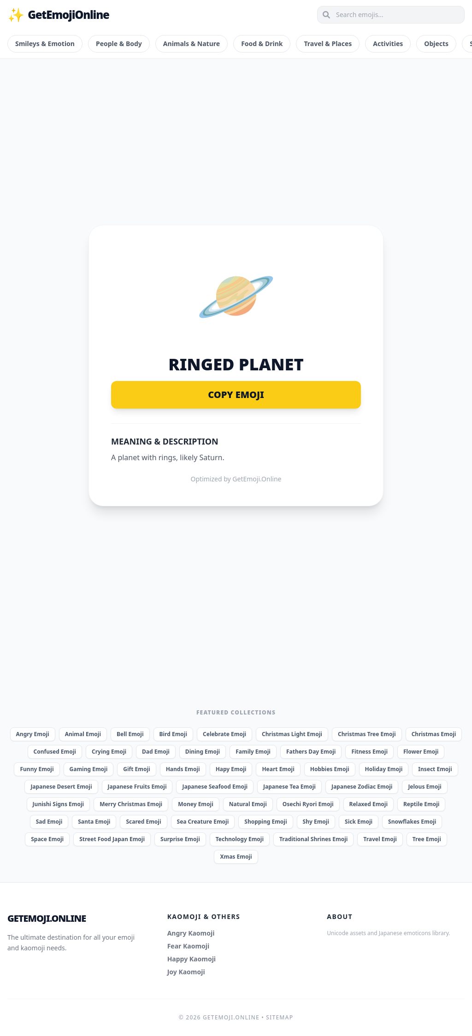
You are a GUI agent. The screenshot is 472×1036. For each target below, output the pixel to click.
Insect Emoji (435, 769)
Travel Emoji (379, 839)
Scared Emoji (143, 821)
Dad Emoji (156, 751)
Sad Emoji (49, 821)
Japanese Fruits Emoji (137, 786)
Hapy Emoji (231, 769)
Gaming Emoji (89, 769)
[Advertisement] (236, 130)
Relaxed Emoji (368, 804)
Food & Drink (262, 43)
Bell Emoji (130, 734)
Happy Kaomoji (191, 958)
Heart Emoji (278, 769)
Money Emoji (195, 804)
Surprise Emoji (180, 839)
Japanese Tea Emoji (289, 786)
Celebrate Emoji (224, 734)
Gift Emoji (136, 769)
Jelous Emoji (424, 786)
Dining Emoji (202, 751)
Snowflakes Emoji (412, 821)
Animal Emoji (83, 734)
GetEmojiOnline (58, 14)
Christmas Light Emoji (292, 734)
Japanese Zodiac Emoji (361, 786)
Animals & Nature (191, 43)
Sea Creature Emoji (203, 821)
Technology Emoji (240, 839)
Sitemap (279, 1017)
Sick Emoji (358, 821)
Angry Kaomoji (191, 933)
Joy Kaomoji (186, 971)
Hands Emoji (183, 769)
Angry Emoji (32, 734)
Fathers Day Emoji (311, 751)
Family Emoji (253, 751)
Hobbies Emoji (329, 769)
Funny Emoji (36, 769)
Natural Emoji (248, 804)
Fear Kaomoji (188, 946)
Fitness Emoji (369, 751)
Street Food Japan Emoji (112, 839)
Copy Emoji (236, 394)
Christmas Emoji (434, 734)
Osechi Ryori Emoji (308, 804)
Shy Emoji (316, 821)
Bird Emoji (173, 734)
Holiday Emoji (384, 769)
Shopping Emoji (265, 821)
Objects (436, 43)
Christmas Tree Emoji (367, 734)
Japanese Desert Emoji (61, 786)
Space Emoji (47, 839)
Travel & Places (328, 43)
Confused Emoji (55, 751)
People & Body (119, 43)
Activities (388, 43)
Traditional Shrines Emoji (313, 839)
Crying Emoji (109, 751)
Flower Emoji (420, 751)
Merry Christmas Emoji (131, 804)
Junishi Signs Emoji (58, 804)
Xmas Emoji (236, 856)
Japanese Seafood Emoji (215, 786)
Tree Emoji (427, 839)
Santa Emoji (94, 821)
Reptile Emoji (421, 804)
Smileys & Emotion (45, 43)
